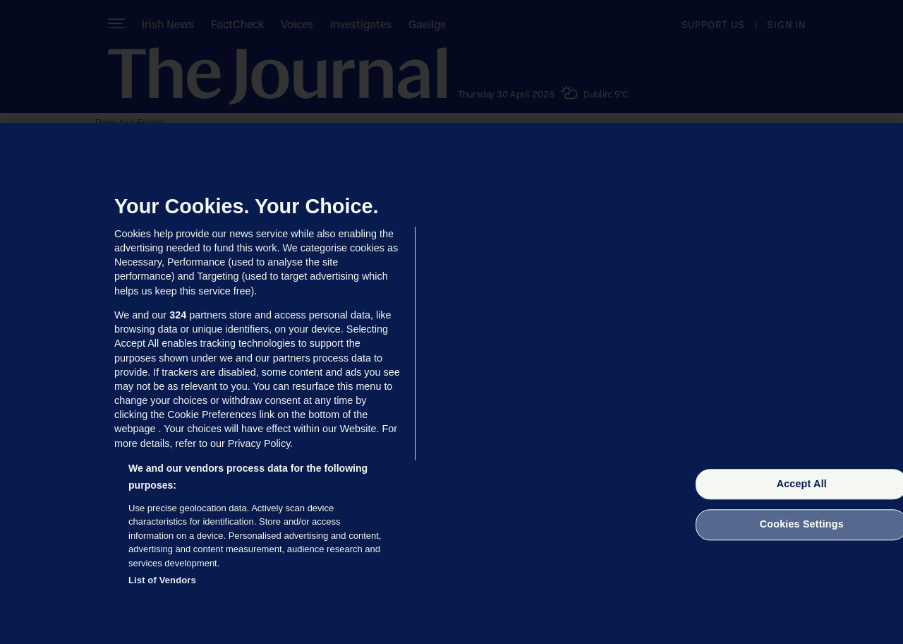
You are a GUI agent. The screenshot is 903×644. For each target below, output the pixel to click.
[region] (451, 383)
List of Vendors (162, 580)
